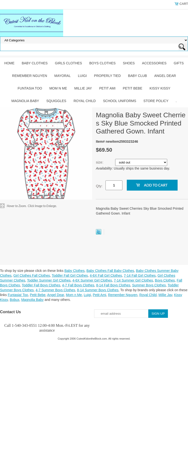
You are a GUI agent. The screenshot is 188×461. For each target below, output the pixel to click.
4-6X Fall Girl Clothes (106, 275)
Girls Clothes (68, 63)
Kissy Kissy (160, 88)
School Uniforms (119, 101)
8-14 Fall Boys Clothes (113, 285)
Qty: (99, 186)
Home (9, 63)
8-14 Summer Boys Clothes (97, 290)
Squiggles (56, 101)
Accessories (154, 63)
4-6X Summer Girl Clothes (92, 280)
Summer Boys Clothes (149, 285)
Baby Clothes (35, 63)
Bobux (14, 300)
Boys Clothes (102, 63)
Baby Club (137, 76)
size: (100, 162)
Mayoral (62, 76)
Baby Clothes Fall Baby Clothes (110, 271)
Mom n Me (58, 88)
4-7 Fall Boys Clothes (78, 285)
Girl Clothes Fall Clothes (31, 275)
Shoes (129, 63)
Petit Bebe (132, 88)
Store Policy (155, 101)
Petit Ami (107, 88)
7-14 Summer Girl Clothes (133, 280)
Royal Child (85, 101)
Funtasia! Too (18, 295)
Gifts (179, 63)
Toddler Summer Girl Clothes (49, 280)
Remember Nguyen (29, 76)
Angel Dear (165, 76)
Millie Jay (83, 88)
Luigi (82, 76)
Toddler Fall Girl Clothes (70, 275)
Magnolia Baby (25, 101)
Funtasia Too (30, 88)
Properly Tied (107, 76)
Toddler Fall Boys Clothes (41, 285)
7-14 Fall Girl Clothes (140, 275)
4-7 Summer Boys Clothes (55, 290)
